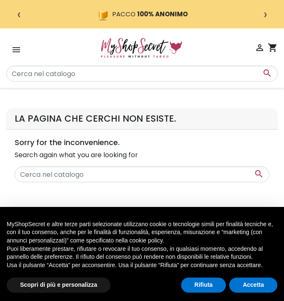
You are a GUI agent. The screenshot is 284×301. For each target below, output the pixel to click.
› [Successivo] (265, 14)
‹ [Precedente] (19, 14)
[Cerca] (142, 74)
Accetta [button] (253, 284)
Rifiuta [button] (203, 284)
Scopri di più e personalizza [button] (58, 284)
